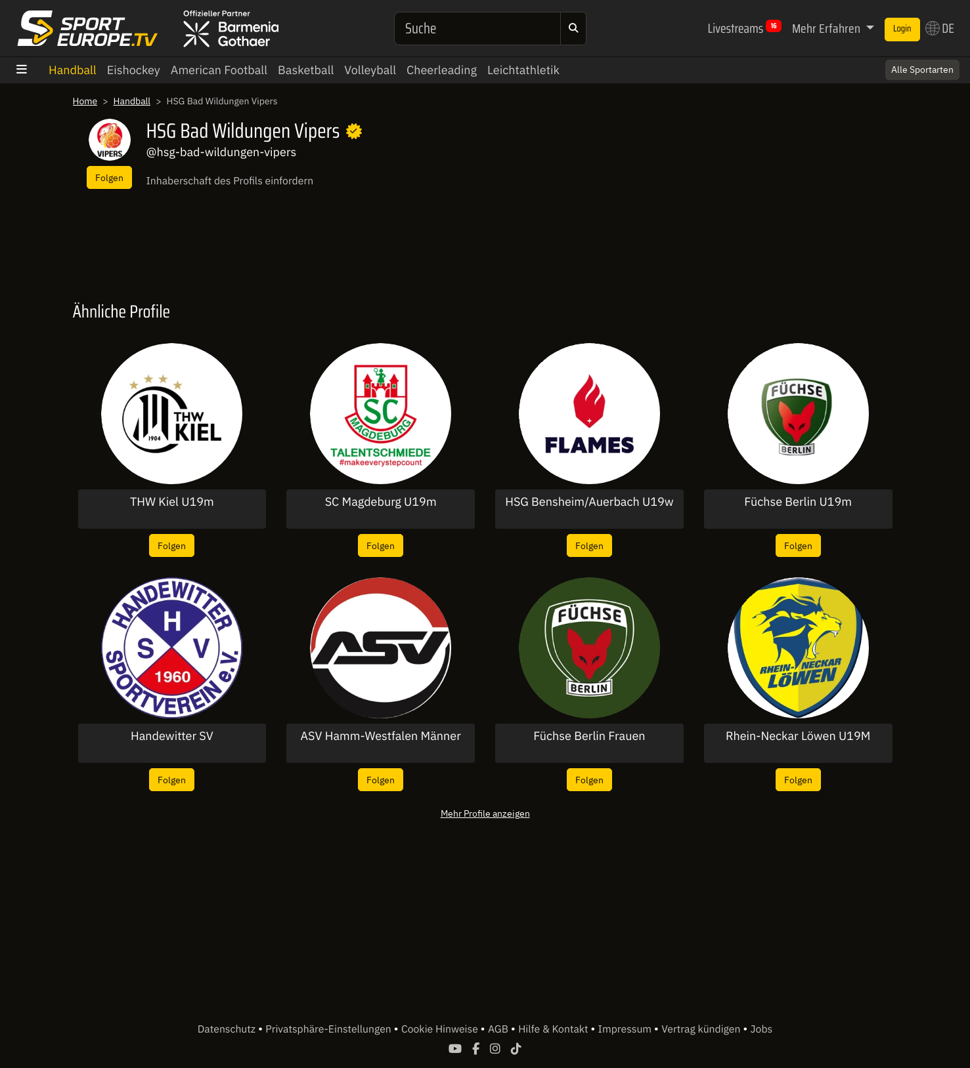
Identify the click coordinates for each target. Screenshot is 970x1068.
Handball (73, 69)
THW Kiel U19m (172, 502)
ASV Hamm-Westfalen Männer (380, 736)
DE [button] (939, 28)
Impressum (626, 1029)
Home (85, 101)
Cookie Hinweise (441, 1029)
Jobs (762, 1029)
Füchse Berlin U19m (798, 502)
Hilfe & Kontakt (554, 1029)
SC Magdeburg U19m (381, 502)
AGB (499, 1029)
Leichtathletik (523, 69)
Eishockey (133, 69)
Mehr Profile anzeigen (485, 813)
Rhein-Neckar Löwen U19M (798, 736)
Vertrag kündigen (702, 1029)
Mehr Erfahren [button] (827, 28)
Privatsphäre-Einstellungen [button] (329, 1029)
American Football (219, 69)
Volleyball (370, 69)
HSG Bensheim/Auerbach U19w (589, 502)
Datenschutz (228, 1029)
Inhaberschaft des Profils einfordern (230, 181)
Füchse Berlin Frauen (589, 736)
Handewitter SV (172, 736)
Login (902, 29)
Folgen (109, 177)
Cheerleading (442, 69)
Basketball (306, 69)
